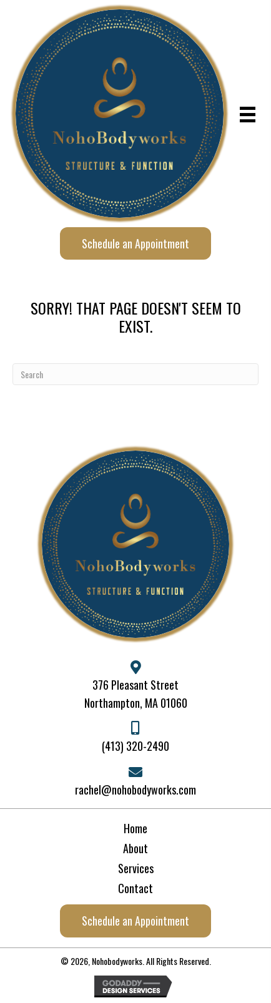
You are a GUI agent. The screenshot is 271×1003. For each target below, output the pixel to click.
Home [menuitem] (135, 828)
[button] (135, 243)
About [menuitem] (135, 848)
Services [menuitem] (136, 868)
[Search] (135, 374)
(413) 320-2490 (135, 746)
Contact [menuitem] (135, 888)
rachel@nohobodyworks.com (135, 789)
